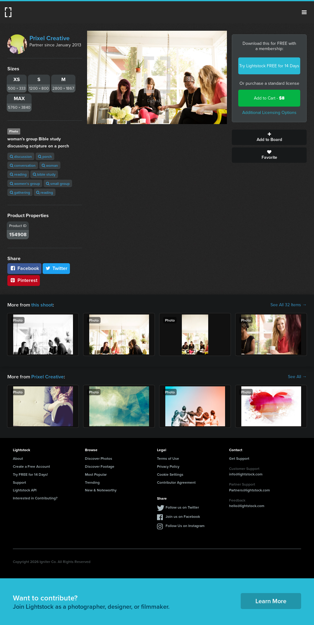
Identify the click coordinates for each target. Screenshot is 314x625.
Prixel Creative (49, 38)
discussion (21, 156)
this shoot (42, 304)
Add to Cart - (269, 98)
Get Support (239, 458)
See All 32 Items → (288, 305)
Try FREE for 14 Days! (30, 474)
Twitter (56, 268)
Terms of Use (168, 458)
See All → (297, 377)
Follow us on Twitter (182, 507)
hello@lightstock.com (246, 505)
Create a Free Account (31, 466)
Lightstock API (24, 490)
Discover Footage (99, 466)
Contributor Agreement (176, 482)
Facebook (24, 268)
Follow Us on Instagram (185, 525)
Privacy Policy (168, 466)
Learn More (270, 600)
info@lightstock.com (245, 474)
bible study (44, 174)
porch (45, 156)
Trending (92, 482)
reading (18, 174)
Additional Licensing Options (269, 112)
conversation (23, 165)
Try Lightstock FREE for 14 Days (269, 66)
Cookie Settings (170, 474)
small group (58, 183)
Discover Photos (98, 458)
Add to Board (269, 137)
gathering (20, 192)
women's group (25, 183)
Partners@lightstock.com (249, 490)
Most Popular (96, 474)
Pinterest (23, 280)
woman (50, 165)
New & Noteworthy (101, 490)
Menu (304, 12)
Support (19, 482)
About (18, 458)
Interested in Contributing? (35, 498)
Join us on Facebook (183, 516)
